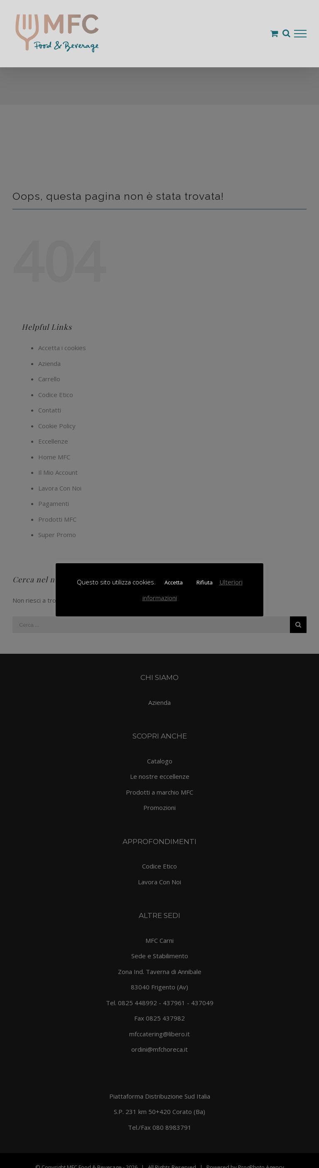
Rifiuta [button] (204, 582)
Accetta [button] (173, 582)
